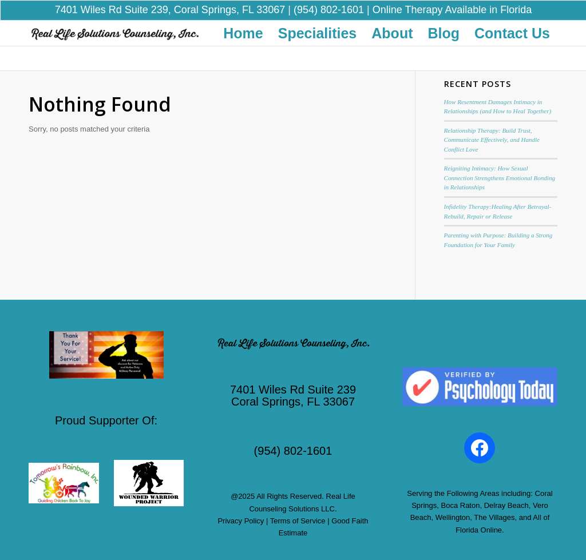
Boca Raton (460, 498)
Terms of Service (298, 514)
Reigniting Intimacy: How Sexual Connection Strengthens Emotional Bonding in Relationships (499, 171)
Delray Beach (506, 498)
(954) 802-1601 (329, 7)
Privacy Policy (240, 514)
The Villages (494, 510)
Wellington (452, 510)
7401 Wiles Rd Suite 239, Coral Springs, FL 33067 (170, 7)
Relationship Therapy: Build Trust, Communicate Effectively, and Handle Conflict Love (492, 132)
